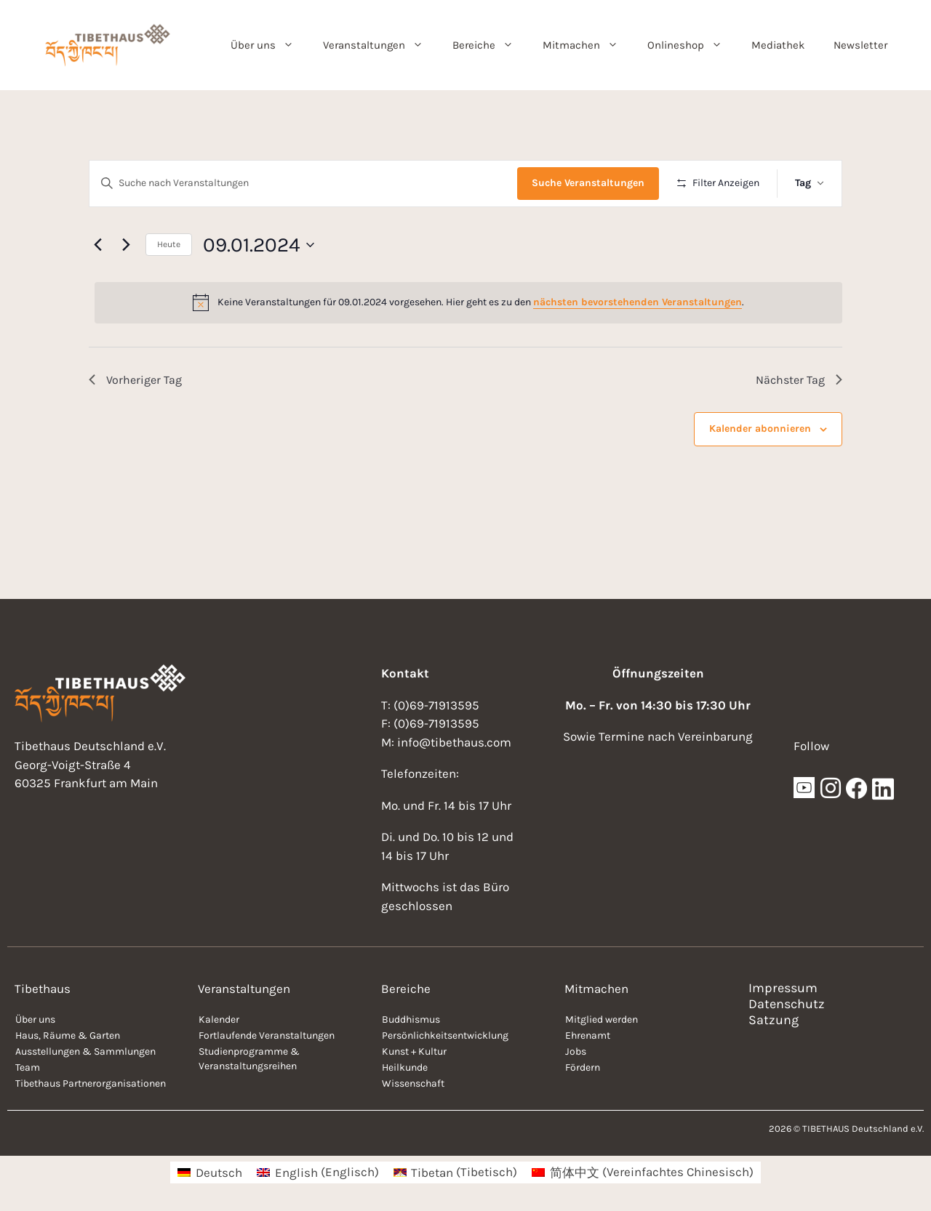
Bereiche (490, 45)
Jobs (575, 1051)
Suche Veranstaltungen (588, 183)
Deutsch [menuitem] (219, 1172)
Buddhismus (411, 1019)
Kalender (219, 1019)
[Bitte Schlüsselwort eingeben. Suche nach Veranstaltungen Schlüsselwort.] (303, 183)
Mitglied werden (601, 1019)
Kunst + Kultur (414, 1051)
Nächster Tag (799, 380)
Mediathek (777, 45)
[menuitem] (209, 1172)
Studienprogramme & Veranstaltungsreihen (249, 1058)
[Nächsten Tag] (126, 245)
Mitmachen (588, 45)
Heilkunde (405, 1067)
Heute (168, 244)
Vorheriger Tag (135, 380)
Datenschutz (786, 1004)
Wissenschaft (413, 1083)
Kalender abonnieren (760, 428)
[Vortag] (97, 245)
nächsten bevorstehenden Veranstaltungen (637, 302)
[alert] (468, 302)
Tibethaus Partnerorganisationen (90, 1083)
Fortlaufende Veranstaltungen (267, 1035)
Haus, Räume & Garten (67, 1035)
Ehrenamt (587, 1035)
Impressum (783, 988)
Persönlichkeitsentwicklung (445, 1035)
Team (27, 1067)
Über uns (269, 45)
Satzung (773, 1020)
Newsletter (860, 45)
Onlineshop (692, 45)
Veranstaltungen (380, 45)
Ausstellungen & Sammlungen (85, 1051)
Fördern (582, 1067)
